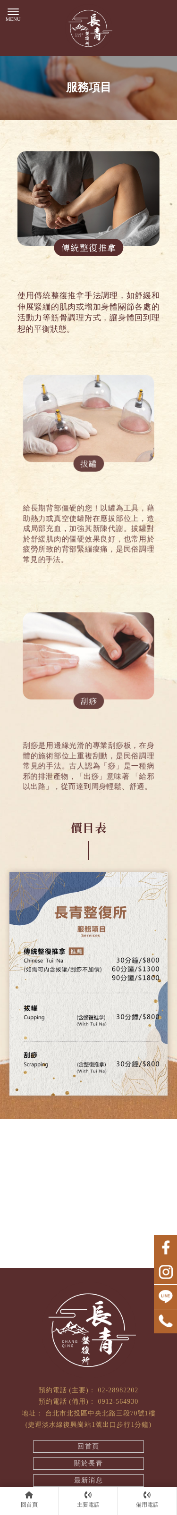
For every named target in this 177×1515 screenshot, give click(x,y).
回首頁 (88, 1446)
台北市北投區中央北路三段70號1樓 (100, 1413)
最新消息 (88, 1480)
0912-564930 (118, 1401)
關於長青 (88, 1463)
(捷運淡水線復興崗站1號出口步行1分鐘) (88, 1424)
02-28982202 (118, 1390)
